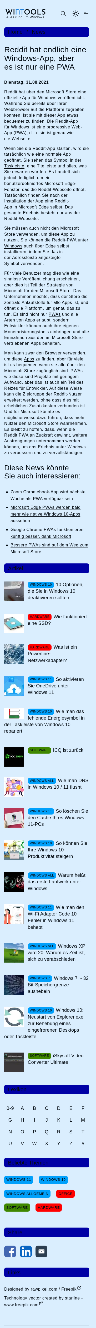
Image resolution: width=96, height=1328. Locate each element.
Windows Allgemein (27, 1194)
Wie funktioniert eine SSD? (57, 620)
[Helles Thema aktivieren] (76, 13)
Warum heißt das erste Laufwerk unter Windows (56, 882)
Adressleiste (24, 257)
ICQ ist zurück (68, 750)
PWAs (55, 314)
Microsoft (30, 411)
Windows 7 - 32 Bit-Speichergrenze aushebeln (58, 985)
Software (17, 1208)
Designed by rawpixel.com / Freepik (40, 1289)
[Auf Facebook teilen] (10, 1252)
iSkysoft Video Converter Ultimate (56, 1059)
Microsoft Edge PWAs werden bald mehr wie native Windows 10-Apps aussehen (45, 514)
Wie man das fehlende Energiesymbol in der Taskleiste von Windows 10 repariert (44, 721)
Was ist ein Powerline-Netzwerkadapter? (52, 654)
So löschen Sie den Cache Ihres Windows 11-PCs (58, 818)
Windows (13, 246)
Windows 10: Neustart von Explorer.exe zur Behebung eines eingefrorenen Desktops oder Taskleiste (44, 1023)
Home (15, 32)
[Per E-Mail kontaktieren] (41, 1252)
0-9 (10, 1108)
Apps (29, 359)
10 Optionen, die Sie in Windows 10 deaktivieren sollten (56, 591)
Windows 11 (18, 1180)
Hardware (49, 1208)
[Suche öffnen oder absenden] (63, 13)
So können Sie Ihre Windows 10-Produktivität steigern (57, 850)
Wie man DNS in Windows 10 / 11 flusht (58, 784)
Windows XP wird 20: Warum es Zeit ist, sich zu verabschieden (56, 952)
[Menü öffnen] (86, 13)
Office (65, 1194)
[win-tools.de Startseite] (25, 13)
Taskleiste (14, 166)
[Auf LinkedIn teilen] (26, 1252)
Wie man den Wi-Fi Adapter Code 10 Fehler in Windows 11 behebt (56, 917)
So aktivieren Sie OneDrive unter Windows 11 (56, 686)
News (39, 32)
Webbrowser (16, 109)
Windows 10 (53, 1180)
